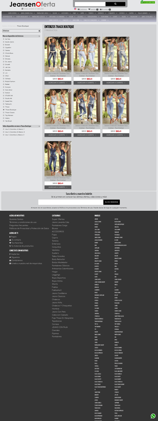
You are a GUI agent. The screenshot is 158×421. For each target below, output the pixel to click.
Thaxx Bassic (118, 267)
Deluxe (6, 56)
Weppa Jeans (118, 282)
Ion (115, 225)
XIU (115, 285)
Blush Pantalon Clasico (120, 193)
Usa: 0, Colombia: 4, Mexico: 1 (13, 129)
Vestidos (123, 13)
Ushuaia (117, 277)
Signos (96, 259)
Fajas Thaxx (97, 332)
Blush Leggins (98, 369)
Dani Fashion (118, 345)
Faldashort (135, 16)
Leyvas (96, 348)
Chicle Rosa (8, 53)
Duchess (97, 214)
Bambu (96, 191)
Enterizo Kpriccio (119, 387)
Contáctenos (82, 9)
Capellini (7, 47)
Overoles (56, 279)
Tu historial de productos (21, 194)
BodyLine (97, 382)
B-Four (116, 188)
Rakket (6, 84)
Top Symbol (117, 272)
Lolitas (116, 309)
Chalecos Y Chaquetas (91, 20)
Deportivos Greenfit (100, 385)
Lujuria (116, 238)
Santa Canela (98, 351)
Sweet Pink (7, 101)
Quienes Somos (16, 167)
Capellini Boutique (119, 172)
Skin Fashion (98, 390)
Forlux (116, 222)
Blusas (56, 13)
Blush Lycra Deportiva (120, 377)
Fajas (75, 13)
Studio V (117, 340)
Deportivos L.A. (118, 385)
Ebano (96, 175)
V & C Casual (118, 403)
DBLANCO (97, 204)
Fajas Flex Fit (98, 327)
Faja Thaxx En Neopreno (62, 266)
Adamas (96, 359)
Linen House (98, 377)
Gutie (96, 225)
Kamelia (6, 70)
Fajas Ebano (98, 324)
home (4, 26)
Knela (116, 233)
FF (95, 338)
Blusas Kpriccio (99, 301)
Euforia (116, 217)
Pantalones (57, 285)
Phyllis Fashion (9, 81)
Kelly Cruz (117, 369)
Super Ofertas (13, 13)
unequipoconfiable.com (98, 419)
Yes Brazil (7, 121)
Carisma (97, 199)
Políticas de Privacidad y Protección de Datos (29, 177)
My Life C (97, 246)
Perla (96, 380)
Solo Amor (7, 90)
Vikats (116, 293)
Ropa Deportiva (93, 16)
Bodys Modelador (23, 16)
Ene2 (116, 214)
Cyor (96, 398)
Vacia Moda (117, 356)
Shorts (116, 16)
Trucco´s (117, 275)
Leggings (81, 16)
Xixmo (96, 288)
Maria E (116, 338)
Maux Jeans (117, 240)
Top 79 (96, 272)
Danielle (117, 290)
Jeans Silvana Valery (100, 230)
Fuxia (96, 309)
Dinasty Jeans (118, 206)
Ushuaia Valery (98, 395)
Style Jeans (97, 180)
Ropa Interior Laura (120, 390)
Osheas (6, 78)
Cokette (116, 201)
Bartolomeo (118, 191)
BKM (96, 193)
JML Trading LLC (98, 374)
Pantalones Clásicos (39, 16)
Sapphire (117, 351)
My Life (116, 243)
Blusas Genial (118, 298)
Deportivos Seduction (100, 387)
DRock (116, 212)
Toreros (92, 13)
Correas (55, 272)
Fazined (116, 366)
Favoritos (93, 9)
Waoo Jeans (98, 282)
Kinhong (117, 398)
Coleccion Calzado (60, 263)
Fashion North (118, 306)
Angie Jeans (98, 185)
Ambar (96, 167)
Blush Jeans (118, 170)
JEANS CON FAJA (60, 275)
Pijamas (55, 282)
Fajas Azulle (98, 322)
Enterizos (102, 13)
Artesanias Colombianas (58, 16)
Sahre (116, 254)
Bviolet (6, 45)
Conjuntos (112, 13)
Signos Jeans (118, 259)
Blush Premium (98, 364)
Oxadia (96, 251)
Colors (116, 303)
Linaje (96, 401)
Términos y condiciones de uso (22, 170)
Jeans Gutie (97, 227)
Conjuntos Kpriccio (120, 382)
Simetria (97, 261)
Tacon (116, 411)
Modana (97, 403)
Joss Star (97, 178)
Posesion (117, 251)
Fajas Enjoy (117, 324)
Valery (6, 118)
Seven (116, 256)
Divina (116, 209)
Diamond (97, 306)
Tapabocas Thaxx (99, 414)
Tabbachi (7, 104)
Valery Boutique (119, 280)
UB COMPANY (97, 406)
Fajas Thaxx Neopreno (100, 335)
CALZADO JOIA (118, 406)
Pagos (12, 185)
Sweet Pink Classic (119, 264)
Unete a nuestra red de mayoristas (25, 212)
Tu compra (15, 188)
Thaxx (6, 107)
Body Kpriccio (98, 366)
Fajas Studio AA (98, 330)
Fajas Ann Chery (118, 319)
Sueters (132, 13)
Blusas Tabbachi (119, 301)
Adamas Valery (118, 393)
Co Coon (97, 319)
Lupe (116, 401)
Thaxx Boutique (23, 26)
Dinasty (6, 59)
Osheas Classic (118, 248)
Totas (116, 361)
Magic (96, 240)
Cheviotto (117, 199)
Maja (96, 311)
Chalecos (67, 20)
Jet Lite (6, 67)
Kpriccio (97, 235)
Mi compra (105, 9)
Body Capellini (118, 364)
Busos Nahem (98, 361)
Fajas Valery (118, 335)
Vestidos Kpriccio (119, 359)
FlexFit (96, 222)
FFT (115, 219)
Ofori (6, 76)
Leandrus (97, 238)
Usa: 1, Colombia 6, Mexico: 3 (13, 135)
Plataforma (97, 411)
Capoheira (117, 196)
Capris (83, 13)
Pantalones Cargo (44, 13)
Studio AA (7, 98)
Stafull (6, 93)
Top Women (8, 115)
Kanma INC (117, 374)
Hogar (72, 16)
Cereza (6, 50)
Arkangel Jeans (119, 185)
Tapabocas (57, 269)
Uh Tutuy (97, 317)
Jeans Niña (77, 20)
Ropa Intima (106, 16)
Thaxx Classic (9, 112)
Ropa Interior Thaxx (100, 393)
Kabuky (116, 230)
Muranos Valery (119, 348)
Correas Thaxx (118, 414)
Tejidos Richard (98, 353)
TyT (95, 277)
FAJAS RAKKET (118, 327)
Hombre (105, 20)
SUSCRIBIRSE (111, 150)
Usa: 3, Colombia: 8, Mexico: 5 (14, 132)
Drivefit (6, 64)
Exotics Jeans (98, 219)
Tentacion (97, 183)
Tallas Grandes (144, 13)
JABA (116, 372)
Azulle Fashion (98, 188)
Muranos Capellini (99, 243)
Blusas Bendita (98, 298)
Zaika (96, 290)
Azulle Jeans (8, 42)
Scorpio (7, 87)
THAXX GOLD (117, 353)
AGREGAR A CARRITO (57, 81)
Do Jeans (7, 61)
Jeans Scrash (118, 227)
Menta (116, 395)
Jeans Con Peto (59, 260)
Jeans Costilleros (148, 16)
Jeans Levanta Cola (28, 13)
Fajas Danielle (118, 322)
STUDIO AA (8, 95)
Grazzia (117, 175)
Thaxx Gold (97, 356)
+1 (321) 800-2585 (147, 2)
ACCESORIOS (66, 13)
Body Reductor (8, 16)
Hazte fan (14, 202)
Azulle (96, 296)
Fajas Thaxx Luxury (119, 332)
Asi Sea (6, 39)
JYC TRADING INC (118, 317)
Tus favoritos (16, 191)
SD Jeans (97, 256)
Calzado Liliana (118, 408)
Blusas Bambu (118, 296)
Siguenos (14, 205)
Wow (96, 285)
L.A (5, 73)
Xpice (116, 288)
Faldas (125, 16)
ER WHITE (97, 217)
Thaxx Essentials (99, 267)
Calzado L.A (97, 408)
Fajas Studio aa (118, 330)
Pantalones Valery (99, 293)
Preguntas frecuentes (18, 174)
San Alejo (117, 380)
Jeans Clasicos (54, 20)
